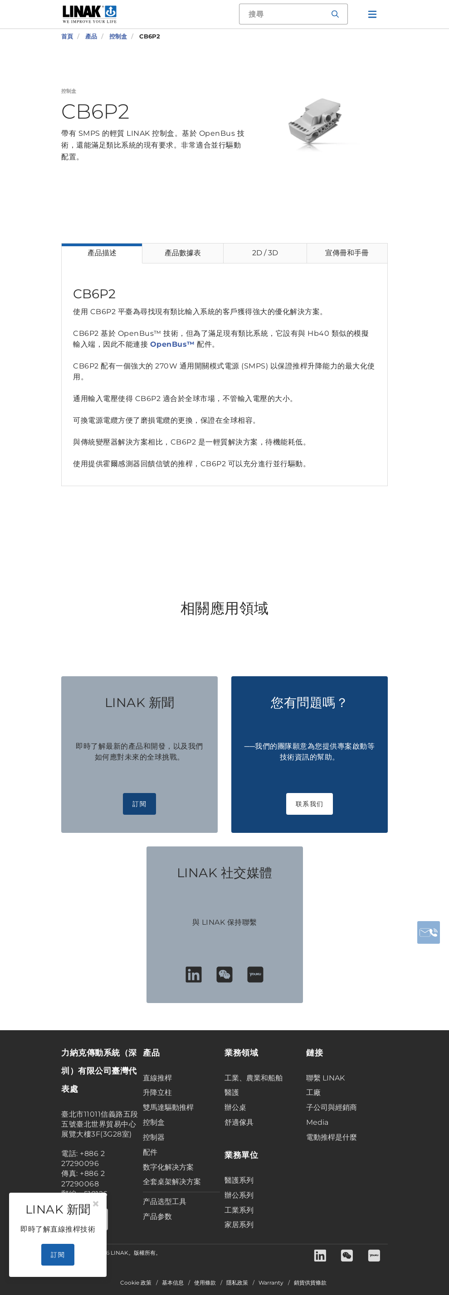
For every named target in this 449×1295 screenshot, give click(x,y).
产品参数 (157, 1216)
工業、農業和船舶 (253, 1078)
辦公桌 (235, 1107)
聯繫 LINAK (325, 1078)
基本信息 (173, 1283)
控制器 (154, 1137)
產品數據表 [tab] (183, 252)
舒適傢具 (239, 1122)
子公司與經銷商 (331, 1107)
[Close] (96, 1204)
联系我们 (309, 804)
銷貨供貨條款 (310, 1283)
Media (317, 1122)
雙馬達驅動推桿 (168, 1107)
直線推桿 (157, 1078)
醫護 (231, 1092)
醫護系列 (239, 1180)
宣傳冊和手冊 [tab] (347, 252)
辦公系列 (239, 1195)
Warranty (271, 1283)
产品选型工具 (164, 1201)
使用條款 (205, 1283)
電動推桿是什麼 (331, 1137)
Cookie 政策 (135, 1283)
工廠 (313, 1092)
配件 (150, 1152)
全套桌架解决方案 (172, 1181)
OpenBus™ (172, 344)
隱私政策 (237, 1283)
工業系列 (239, 1210)
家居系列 (239, 1224)
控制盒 (154, 1122)
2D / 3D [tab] (265, 252)
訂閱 (139, 804)
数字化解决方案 (168, 1167)
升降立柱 (157, 1092)
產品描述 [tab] (102, 252)
